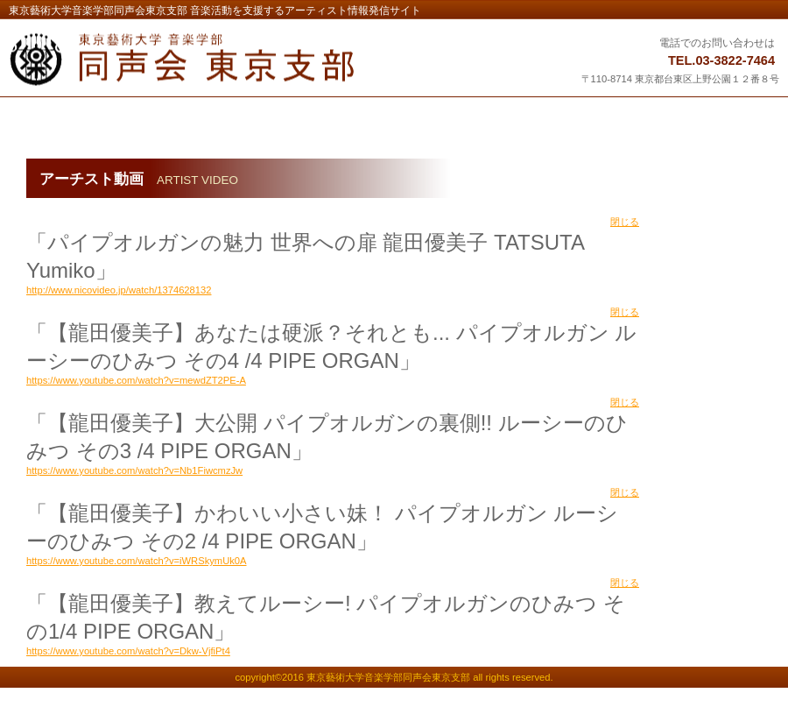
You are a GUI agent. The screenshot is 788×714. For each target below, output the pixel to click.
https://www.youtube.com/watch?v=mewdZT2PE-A (136, 380)
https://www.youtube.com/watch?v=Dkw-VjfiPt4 (128, 651)
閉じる (624, 221)
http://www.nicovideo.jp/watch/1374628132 (118, 290)
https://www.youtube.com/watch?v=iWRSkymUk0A (136, 560)
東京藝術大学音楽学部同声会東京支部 (225, 59)
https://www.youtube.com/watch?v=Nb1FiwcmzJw (134, 470)
